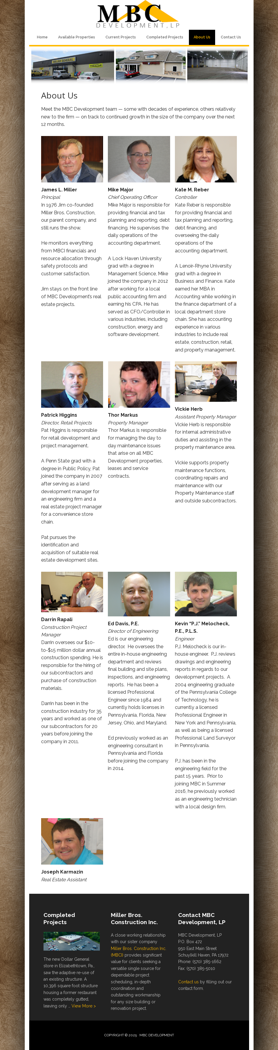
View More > (84, 1006)
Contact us (188, 981)
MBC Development (139, 15)
